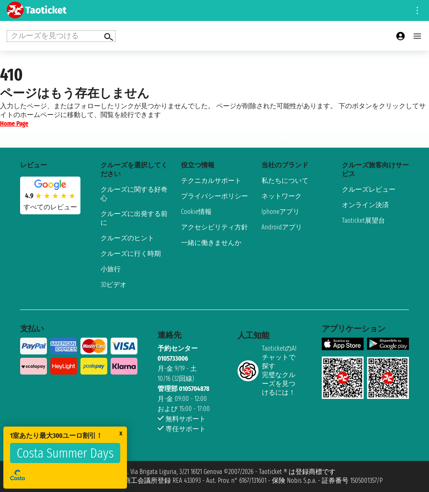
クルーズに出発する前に (134, 218)
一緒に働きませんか (211, 243)
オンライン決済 (365, 205)
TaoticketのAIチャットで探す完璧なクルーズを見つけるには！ (267, 370)
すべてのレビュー (50, 207)
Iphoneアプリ (280, 212)
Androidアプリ (281, 227)
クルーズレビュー (368, 189)
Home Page (14, 124)
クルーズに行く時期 (131, 254)
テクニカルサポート (211, 181)
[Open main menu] (417, 36)
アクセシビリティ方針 (214, 227)
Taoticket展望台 (363, 220)
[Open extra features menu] (61, 36)
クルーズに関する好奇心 (134, 193)
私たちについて (284, 181)
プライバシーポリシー (214, 196)
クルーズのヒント (127, 238)
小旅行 (111, 269)
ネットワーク (281, 196)
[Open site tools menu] (417, 10)
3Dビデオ (114, 285)
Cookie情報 (196, 212)
